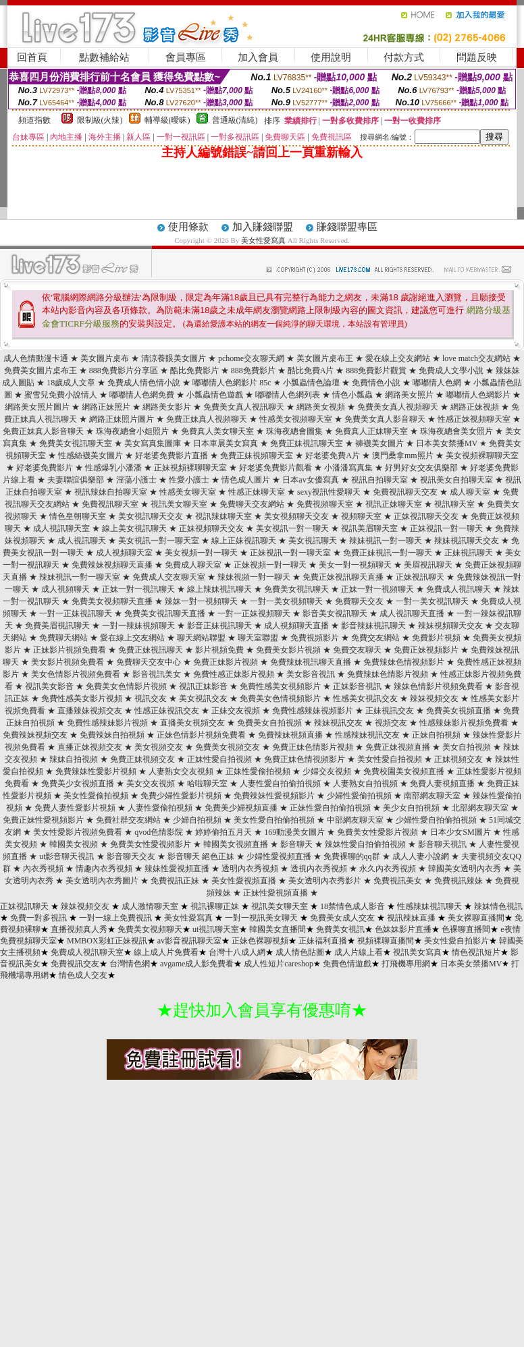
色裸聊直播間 (466, 929)
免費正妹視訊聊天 (150, 650)
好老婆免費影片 (44, 467)
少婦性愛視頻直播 (278, 856)
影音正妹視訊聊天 (219, 625)
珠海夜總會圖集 (294, 431)
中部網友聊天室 (355, 820)
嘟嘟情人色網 (437, 382)
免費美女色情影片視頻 (126, 686)
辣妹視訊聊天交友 (466, 540)
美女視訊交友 (203, 698)
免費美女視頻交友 (227, 747)
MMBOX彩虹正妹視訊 (107, 940)
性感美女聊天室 (187, 492)
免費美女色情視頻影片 (280, 698)
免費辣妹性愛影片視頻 (95, 771)
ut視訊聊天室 (215, 929)
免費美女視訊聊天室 (75, 443)
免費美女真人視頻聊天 (397, 407)
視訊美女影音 (49, 686)
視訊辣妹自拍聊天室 (110, 492)
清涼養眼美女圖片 (173, 358)
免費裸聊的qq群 (351, 856)
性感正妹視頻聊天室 (474, 419)
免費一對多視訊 (38, 918)
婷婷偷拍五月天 (223, 832)
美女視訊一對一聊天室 (158, 540)
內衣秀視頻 (43, 868)
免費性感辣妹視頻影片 (312, 710)
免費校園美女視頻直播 (403, 771)
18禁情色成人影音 (352, 906)
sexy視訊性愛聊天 (329, 492)
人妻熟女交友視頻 (181, 771)
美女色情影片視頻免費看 (75, 674)
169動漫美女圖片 (294, 832)
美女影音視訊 (310, 674)
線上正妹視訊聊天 (243, 540)
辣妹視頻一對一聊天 (253, 577)
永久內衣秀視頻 (387, 868)
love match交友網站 (476, 358)
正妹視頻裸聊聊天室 (190, 467)
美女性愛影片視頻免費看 (77, 832)
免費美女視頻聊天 (149, 929)
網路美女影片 (166, 407)
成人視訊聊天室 (61, 528)
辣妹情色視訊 (498, 906)
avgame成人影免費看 (197, 963)
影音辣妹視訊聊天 (373, 625)
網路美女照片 (409, 395)
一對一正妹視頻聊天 (253, 613)
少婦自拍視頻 (197, 820)
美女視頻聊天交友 (296, 516)
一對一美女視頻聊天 (286, 601)
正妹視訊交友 (389, 710)
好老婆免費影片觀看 (275, 467)
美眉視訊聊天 (428, 565)
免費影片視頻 (436, 637)
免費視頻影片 (314, 637)
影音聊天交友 (131, 856)
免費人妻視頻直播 (442, 783)
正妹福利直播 (322, 940)
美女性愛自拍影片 (456, 940)
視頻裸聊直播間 (385, 940)
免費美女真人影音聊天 (384, 419)
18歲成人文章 (71, 382)
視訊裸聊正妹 (214, 906)
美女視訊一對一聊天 (292, 528)
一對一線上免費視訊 (115, 918)
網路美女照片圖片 (37, 407)
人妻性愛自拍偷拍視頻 (280, 783)
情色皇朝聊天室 (77, 516)
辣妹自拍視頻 (73, 759)
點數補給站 (104, 57)
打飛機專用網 (406, 963)
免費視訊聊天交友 (405, 492)
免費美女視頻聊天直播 (112, 601)
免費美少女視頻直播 (77, 783)
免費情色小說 (376, 382)
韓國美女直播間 (277, 929)
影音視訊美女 (156, 674)
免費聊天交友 (359, 601)
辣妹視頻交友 (434, 698)
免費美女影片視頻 (288, 650)
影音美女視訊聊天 (335, 613)
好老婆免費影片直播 (171, 455)
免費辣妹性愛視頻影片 (274, 795)
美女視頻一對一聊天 (201, 552)
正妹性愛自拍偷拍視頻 (330, 808)
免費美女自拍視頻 (269, 722)
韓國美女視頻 (73, 844)
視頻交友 (391, 722)
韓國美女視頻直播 (235, 844)
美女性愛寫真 (263, 240)
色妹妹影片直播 (403, 929)
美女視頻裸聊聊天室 (482, 455)
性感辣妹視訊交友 (367, 735)
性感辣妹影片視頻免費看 (463, 722)
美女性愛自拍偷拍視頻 (274, 820)
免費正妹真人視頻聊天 (206, 419)
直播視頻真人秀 (79, 929)
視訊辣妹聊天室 (223, 516)
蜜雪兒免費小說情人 (60, 395)
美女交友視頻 (150, 783)
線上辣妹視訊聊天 (219, 589)
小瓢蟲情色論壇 (311, 382)
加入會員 (258, 57)
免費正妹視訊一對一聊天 (387, 552)
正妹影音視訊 (357, 686)
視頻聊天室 (361, 516)
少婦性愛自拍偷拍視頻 (436, 820)
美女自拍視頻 (466, 747)
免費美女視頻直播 (458, 710)
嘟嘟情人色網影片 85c (231, 382)
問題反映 (476, 57)
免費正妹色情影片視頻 (312, 747)
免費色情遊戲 (347, 963)
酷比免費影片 (194, 370)
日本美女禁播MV (446, 443)
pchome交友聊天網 (251, 358)
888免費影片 (253, 370)
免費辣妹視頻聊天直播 (112, 565)
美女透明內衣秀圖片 (102, 880)
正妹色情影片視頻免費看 (201, 735)
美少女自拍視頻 (411, 808)
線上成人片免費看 (166, 952)
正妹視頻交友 (458, 759)
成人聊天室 (470, 492)
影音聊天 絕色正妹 (200, 856)
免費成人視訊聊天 (458, 589)
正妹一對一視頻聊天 (377, 589)
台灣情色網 (129, 963)
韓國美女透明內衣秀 (464, 868)
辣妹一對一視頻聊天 (201, 601)
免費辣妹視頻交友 (35, 735)
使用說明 (331, 57)
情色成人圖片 (245, 480)
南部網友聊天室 (432, 795)
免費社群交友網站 (128, 820)
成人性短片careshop (278, 963)
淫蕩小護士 (136, 480)
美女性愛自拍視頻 (389, 759)
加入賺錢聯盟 (262, 226)
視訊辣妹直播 (411, 918)
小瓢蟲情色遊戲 (214, 395)
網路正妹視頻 (474, 407)
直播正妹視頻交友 (89, 747)
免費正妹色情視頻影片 (304, 759)
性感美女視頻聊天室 (295, 419)
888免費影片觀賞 (376, 370)
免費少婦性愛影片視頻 (180, 795)
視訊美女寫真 (417, 952)
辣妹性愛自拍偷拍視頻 (365, 844)
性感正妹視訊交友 (166, 710)
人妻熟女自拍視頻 (365, 783)
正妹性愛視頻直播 (275, 893)
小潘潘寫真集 (348, 467)
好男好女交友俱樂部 (421, 467)
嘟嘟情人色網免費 (141, 395)
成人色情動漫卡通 (35, 358)
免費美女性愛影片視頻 (377, 832)
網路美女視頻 (320, 407)
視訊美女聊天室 (179, 504)
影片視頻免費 (219, 650)
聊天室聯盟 (258, 637)
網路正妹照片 (106, 407)
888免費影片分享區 (123, 370)
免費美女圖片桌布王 (40, 370)
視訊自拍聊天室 (379, 480)
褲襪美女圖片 (379, 443)
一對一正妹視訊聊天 (75, 613)
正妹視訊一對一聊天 (446, 528)
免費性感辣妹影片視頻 (107, 722)
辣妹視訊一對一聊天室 (79, 577)
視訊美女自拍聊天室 (456, 480)
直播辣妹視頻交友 (89, 710)
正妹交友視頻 (235, 710)
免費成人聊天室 (193, 565)
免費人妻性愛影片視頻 (74, 808)
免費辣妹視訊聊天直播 (310, 662)
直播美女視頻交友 (192, 722)
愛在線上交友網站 (397, 358)
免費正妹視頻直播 (397, 747)
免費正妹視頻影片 (426, 650)
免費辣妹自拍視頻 (112, 735)
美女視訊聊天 (312, 540)
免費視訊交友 (75, 963)
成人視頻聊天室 (124, 552)
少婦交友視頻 (327, 771)
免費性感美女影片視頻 (81, 698)
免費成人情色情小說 (143, 382)
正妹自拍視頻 (436, 735)
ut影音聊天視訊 (66, 856)
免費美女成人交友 (342, 918)
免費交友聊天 (357, 650)
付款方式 (404, 57)
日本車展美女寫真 (225, 443)
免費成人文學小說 (451, 370)
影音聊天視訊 (442, 844)
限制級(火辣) (100, 120)
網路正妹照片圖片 (121, 419)
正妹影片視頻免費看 (69, 650)
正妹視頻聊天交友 (211, 528)
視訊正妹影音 (203, 686)
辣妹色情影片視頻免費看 (438, 686)
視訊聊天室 (454, 504)
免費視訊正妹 (175, 880)
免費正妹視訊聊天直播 (343, 577)
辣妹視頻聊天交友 (450, 625)
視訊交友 (150, 698)
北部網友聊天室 (480, 808)
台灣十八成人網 (237, 952)
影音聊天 (296, 844)
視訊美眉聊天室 (369, 528)
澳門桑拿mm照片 (403, 455)
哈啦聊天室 (207, 783)
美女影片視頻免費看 (67, 662)
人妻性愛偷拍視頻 (160, 808)
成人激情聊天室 (150, 906)
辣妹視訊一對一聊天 (385, 540)
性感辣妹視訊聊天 (429, 906)
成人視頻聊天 (65, 589)
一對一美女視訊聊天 (432, 601)
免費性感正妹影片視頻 (233, 674)
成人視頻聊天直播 (296, 625)
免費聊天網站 (63, 637)
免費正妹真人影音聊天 (43, 431)
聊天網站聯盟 (201, 637)
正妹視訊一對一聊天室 (290, 552)
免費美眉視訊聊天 (57, 625)
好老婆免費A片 (332, 455)
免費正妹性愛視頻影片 (43, 820)
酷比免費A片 (311, 370)
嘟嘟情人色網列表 (287, 395)
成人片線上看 (358, 952)
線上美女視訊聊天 (134, 528)
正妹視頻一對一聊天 (270, 565)
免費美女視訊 (340, 929)
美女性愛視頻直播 (243, 880)
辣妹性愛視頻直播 (177, 868)
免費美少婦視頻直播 (241, 808)
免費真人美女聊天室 (217, 431)
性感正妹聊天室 (256, 492)
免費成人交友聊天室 (168, 577)
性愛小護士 (189, 480)
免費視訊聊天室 (110, 504)
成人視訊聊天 (81, 540)
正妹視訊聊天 (468, 552)
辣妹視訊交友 (338, 722)
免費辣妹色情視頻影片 (403, 662)
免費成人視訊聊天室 (87, 952)
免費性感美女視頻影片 (280, 686)
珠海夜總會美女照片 (456, 431)
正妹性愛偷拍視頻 (258, 771)
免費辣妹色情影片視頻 (387, 674)
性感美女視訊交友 (365, 698)
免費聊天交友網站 (251, 504)
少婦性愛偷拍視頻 (359, 795)
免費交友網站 (375, 637)
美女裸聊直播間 (476, 918)
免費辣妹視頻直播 (290, 735)
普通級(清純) (235, 120)
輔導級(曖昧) (167, 120)
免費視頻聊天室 (324, 504)
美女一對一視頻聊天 (355, 565)
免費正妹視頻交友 (142, 759)
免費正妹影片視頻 (225, 662)
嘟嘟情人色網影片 (478, 395)
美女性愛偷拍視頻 (95, 795)
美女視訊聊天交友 (150, 516)
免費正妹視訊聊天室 (306, 443)
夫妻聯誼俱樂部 (75, 480)
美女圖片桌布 (104, 358)
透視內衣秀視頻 (318, 868)
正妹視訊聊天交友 (426, 516)
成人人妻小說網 (420, 856)
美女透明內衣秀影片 (324, 880)
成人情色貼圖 (300, 952)
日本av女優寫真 (310, 480)
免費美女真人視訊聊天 (243, 407)
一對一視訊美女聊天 (261, 918)
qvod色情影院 (158, 832)
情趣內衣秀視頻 (104, 868)
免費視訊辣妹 (458, 880)
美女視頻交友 (158, 747)
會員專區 (185, 57)
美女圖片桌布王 (324, 358)
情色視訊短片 (476, 952)
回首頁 (32, 57)
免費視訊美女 (397, 880)
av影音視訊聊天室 (189, 940)
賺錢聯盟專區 (347, 226)
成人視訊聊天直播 (411, 613)
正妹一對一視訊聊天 (138, 589)
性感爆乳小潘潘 (113, 467)
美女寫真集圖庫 (152, 443)
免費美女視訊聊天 (296, 589)
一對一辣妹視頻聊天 (138, 625)
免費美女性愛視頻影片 (150, 844)
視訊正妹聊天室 (393, 504)
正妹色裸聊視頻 (260, 940)
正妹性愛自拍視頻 (219, 759)
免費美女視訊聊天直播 (164, 613)
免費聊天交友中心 (148, 662)
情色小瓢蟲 (352, 395)
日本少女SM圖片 (460, 832)
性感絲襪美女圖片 (90, 455)
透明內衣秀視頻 (249, 868)
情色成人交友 (83, 975)
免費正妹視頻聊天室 (256, 455)
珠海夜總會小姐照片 (132, 431)
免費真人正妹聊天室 (371, 431)
